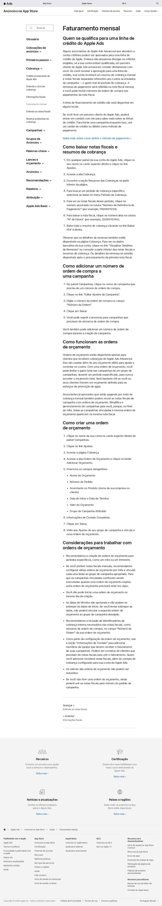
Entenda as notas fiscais (38, 111)
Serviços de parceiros (44, 863)
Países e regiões (41, 867)
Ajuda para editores (74, 847)
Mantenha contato (11, 866)
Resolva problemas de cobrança (37, 120)
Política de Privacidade (71, 901)
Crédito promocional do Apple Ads (38, 77)
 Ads (7, 4)
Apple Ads (7, 843)
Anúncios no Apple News (76, 843)
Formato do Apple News (138, 890)
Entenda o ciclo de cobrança (35, 88)
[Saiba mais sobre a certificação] (120, 762)
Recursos (128, 11)
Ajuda (138, 11)
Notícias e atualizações (13, 861)
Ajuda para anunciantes (76, 851)
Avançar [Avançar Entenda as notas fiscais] (68, 705)
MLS (124, 3)
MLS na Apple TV (104, 847)
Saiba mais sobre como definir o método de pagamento (96, 138)
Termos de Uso (91, 901)
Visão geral (79, 11)
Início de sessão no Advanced (47, 879)
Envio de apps (134, 856)
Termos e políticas (11, 847)
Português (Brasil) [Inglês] (149, 901)
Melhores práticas (42, 859)
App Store (47, 3)
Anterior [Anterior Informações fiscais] (68, 716)
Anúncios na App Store (20, 11)
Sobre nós (7, 857)
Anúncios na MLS (104, 843)
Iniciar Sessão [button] (151, 11)
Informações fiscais (36, 97)
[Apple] (4, 829)
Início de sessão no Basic (45, 883)
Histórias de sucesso (111, 11)
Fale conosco (40, 875)
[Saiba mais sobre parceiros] (42, 761)
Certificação (92, 11)
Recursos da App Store (138, 852)
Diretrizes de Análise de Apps (140, 860)
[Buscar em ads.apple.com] (157, 3)
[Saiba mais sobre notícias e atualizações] (42, 802)
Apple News (87, 3)
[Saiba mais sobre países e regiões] (120, 802)
